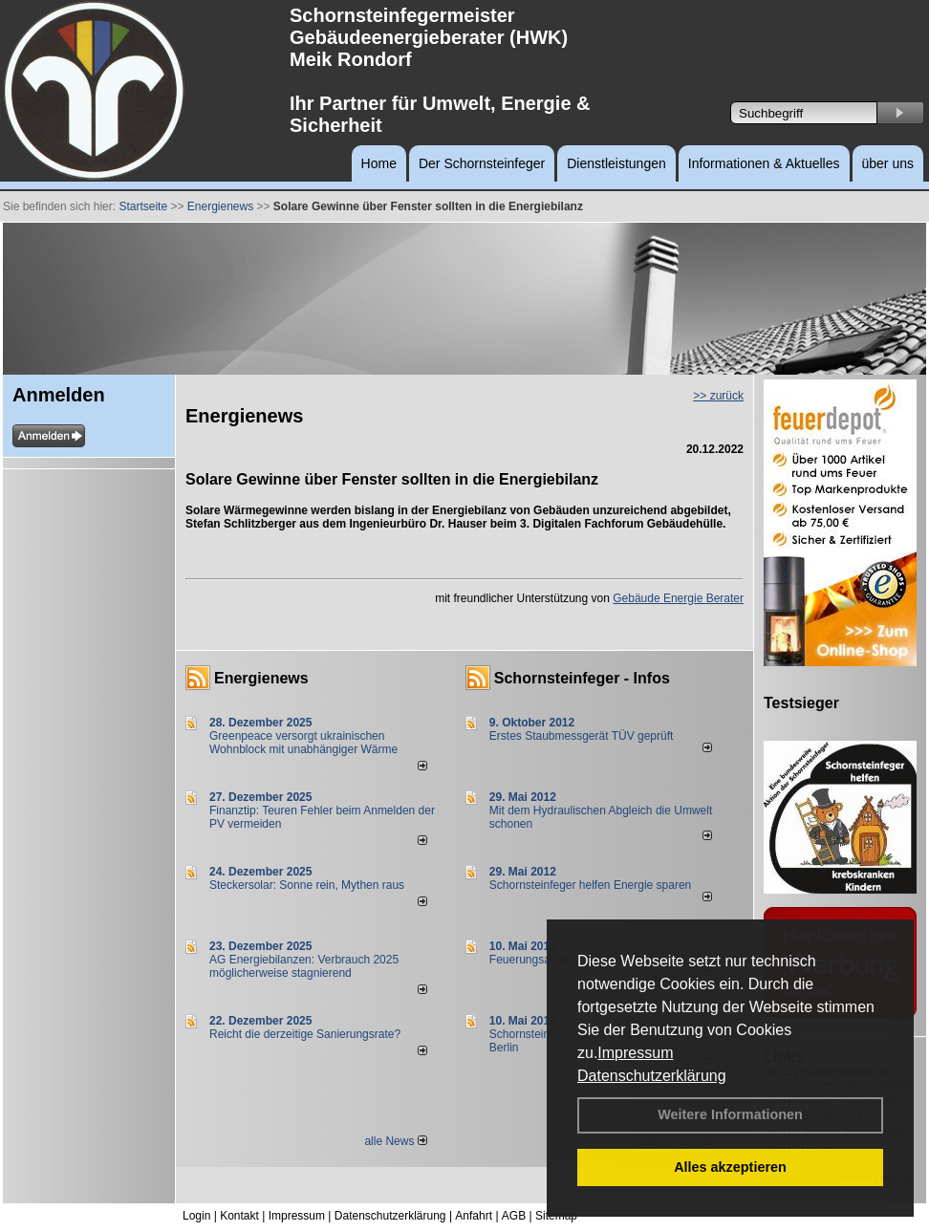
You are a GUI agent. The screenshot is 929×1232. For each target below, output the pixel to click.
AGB (514, 1215)
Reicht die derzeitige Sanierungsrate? (313, 1034)
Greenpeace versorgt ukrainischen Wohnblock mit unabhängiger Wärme (303, 742)
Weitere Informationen (730, 1114)
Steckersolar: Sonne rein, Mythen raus (306, 885)
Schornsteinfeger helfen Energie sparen (590, 885)
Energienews (261, 678)
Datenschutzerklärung (651, 1076)
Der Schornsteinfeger (482, 163)
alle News (395, 1141)
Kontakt (239, 1215)
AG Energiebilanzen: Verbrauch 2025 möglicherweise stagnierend (304, 966)
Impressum (635, 1053)
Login (196, 1215)
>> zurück (718, 395)
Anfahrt (473, 1215)
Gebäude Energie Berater (678, 598)
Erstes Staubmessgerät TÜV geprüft (581, 736)
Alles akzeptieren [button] (730, 1167)
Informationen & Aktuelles (764, 163)
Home (379, 163)
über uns (888, 163)
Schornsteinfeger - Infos (582, 678)
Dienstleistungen (616, 163)
